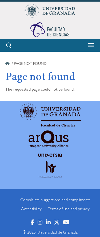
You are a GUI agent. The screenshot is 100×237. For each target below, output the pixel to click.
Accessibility (31, 208)
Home (8, 64)
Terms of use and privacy (69, 208)
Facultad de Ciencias (58, 125)
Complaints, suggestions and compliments (55, 199)
